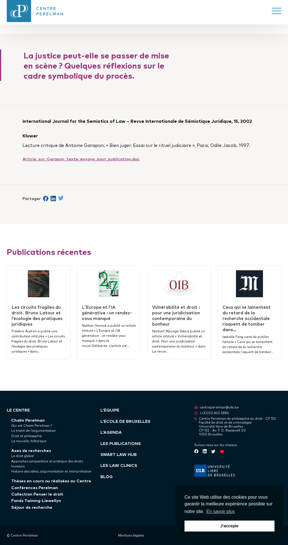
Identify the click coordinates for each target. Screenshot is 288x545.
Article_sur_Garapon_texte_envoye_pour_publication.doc (81, 158)
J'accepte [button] (229, 526)
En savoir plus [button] (220, 511)
